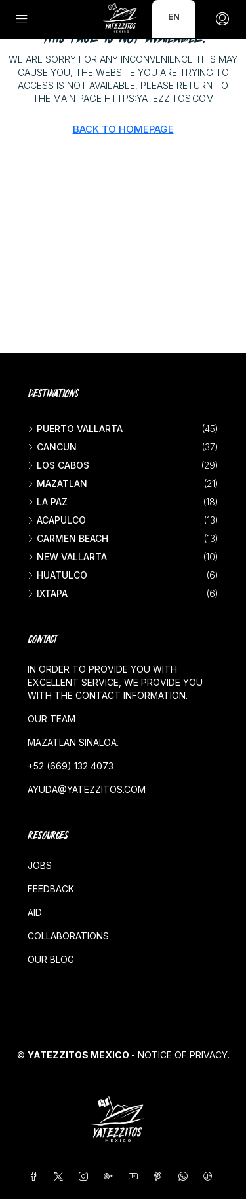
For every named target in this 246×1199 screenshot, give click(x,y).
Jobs (40, 865)
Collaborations (68, 935)
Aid (35, 912)
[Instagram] (86, 1176)
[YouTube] (136, 1176)
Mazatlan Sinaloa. (73, 742)
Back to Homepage (123, 129)
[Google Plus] (111, 1176)
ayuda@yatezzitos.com (87, 789)
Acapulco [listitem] (57, 520)
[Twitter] (61, 1176)
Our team (51, 718)
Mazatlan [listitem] (57, 483)
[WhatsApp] (185, 1176)
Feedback (51, 888)
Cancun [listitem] (52, 446)
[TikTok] (210, 1176)
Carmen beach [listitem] (68, 538)
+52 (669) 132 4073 (70, 765)
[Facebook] (36, 1176)
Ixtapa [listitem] (48, 593)
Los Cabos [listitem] (58, 465)
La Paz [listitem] (48, 501)
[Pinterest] (161, 1176)
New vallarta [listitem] (67, 556)
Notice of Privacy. (184, 1054)
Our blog (51, 959)
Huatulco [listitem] (57, 575)
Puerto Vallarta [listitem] (75, 428)
